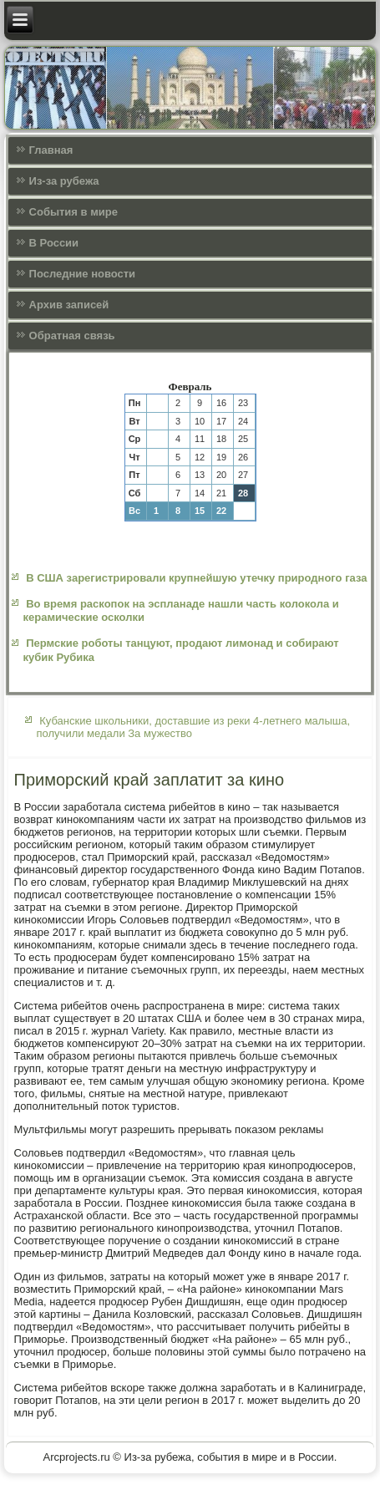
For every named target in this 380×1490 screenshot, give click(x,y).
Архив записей (69, 304)
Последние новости (82, 273)
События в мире (73, 212)
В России (54, 242)
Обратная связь (72, 335)
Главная (51, 150)
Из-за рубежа (64, 181)
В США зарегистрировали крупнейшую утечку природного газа (196, 578)
